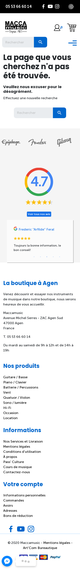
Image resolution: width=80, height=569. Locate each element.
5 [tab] (60, 257)
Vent (7, 392)
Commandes (13, 500)
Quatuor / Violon (16, 398)
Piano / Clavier (14, 382)
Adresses (10, 511)
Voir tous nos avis (39, 214)
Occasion (10, 413)
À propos (10, 457)
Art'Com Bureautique (40, 548)
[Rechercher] (18, 42)
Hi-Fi (7, 408)
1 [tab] (34, 257)
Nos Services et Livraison (23, 441)
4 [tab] (53, 257)
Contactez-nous (16, 472)
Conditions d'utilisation (22, 452)
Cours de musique (17, 467)
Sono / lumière (14, 403)
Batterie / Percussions (20, 387)
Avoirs (8, 505)
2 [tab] (40, 257)
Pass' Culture (13, 462)
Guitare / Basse (15, 377)
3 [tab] (47, 257)
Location (10, 418)
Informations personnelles (24, 495)
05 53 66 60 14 (19, 6)
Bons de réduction (18, 516)
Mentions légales (16, 446)
